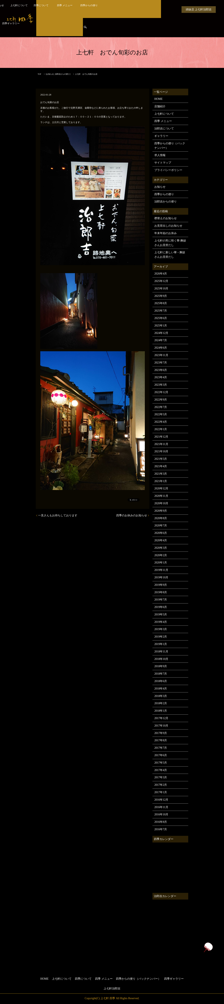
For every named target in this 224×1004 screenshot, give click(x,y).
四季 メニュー (126, 9)
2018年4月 (160, 688)
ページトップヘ (208, 947)
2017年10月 (161, 725)
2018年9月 (160, 666)
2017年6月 (160, 755)
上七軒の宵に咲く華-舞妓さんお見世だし (170, 243)
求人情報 (160, 155)
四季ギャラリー (71, 28)
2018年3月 (160, 696)
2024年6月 (160, 347)
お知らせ (59, 9)
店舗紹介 (160, 106)
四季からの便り (149, 9)
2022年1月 (160, 429)
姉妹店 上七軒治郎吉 (199, 9)
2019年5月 (160, 614)
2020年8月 (160, 518)
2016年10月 (161, 814)
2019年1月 (160, 644)
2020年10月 (161, 503)
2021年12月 (161, 436)
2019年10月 (161, 577)
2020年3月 (160, 547)
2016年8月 (160, 821)
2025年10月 (161, 288)
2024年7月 (160, 340)
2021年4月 (160, 466)
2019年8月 (160, 592)
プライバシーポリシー (168, 170)
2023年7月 (160, 362)
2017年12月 (161, 718)
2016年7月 (160, 829)
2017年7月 (160, 747)
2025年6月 (160, 318)
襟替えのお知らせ (165, 218)
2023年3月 (160, 384)
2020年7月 (160, 525)
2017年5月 (160, 762)
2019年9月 (160, 584)
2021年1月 (160, 481)
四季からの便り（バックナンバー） (169, 145)
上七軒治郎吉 (112, 988)
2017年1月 (160, 792)
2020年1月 (160, 562)
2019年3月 (160, 629)
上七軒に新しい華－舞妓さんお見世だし (169, 254)
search (85, 28)
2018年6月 (160, 681)
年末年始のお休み (165, 233)
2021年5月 (160, 458)
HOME (43, 9)
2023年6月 (160, 370)
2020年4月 (160, 540)
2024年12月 (161, 333)
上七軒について (79, 9)
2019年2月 (160, 636)
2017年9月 (160, 733)
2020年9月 (160, 510)
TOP (39, 74)
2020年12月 (161, 488)
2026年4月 (160, 273)
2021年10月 (161, 451)
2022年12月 (161, 392)
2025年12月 (161, 281)
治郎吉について (164, 128)
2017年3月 (160, 777)
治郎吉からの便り (48, 28)
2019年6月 (160, 607)
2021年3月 (160, 473)
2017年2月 (160, 784)
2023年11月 (161, 355)
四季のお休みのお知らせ (131, 515)
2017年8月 (160, 740)
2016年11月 (161, 807)
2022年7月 (160, 407)
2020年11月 (161, 495)
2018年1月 (160, 710)
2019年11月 (161, 570)
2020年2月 (160, 555)
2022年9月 (160, 399)
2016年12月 (161, 799)
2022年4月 (160, 421)
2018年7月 (160, 673)
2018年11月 (161, 651)
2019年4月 (160, 621)
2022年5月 (160, 414)
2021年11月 (161, 444)
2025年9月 (160, 295)
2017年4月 (160, 770)
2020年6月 (160, 532)
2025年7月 (160, 310)
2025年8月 (160, 303)
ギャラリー (161, 135)
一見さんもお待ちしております (57, 515)
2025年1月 (160, 325)
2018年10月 (161, 658)
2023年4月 (160, 377)
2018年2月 (160, 703)
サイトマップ (162, 162)
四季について (102, 9)
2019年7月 (160, 599)
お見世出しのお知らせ (168, 225)
